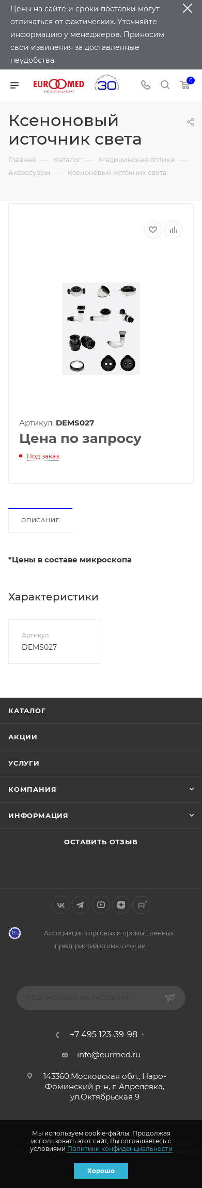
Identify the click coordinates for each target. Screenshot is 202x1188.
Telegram (81, 905)
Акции (23, 737)
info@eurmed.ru (109, 1054)
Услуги (24, 763)
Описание (40, 520)
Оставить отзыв (100, 842)
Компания (32, 789)
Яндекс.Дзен (121, 905)
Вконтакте (61, 905)
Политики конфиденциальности (120, 1148)
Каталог (27, 710)
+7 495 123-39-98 (103, 1035)
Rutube (141, 905)
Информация (38, 815)
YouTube (101, 905)
